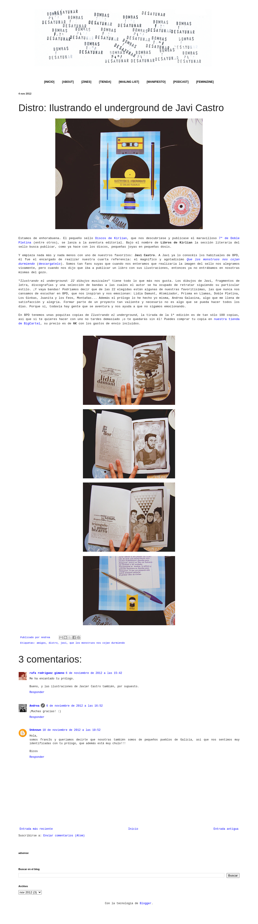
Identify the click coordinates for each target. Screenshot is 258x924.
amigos (41, 643)
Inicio (133, 829)
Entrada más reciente (36, 829)
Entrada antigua (226, 829)
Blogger (145, 903)
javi (64, 643)
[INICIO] (49, 81)
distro (53, 643)
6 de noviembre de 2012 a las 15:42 (94, 673)
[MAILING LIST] (129, 81)
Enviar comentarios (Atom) (64, 835)
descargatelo (50, 264)
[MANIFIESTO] (156, 81)
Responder (36, 692)
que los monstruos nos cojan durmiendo (97, 643)
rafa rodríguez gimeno (46, 673)
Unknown (35, 730)
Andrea (34, 706)
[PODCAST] (181, 81)
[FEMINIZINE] (205, 81)
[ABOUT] (68, 81)
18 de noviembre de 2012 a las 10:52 (71, 730)
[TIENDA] (105, 81)
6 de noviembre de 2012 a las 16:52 (74, 706)
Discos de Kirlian (111, 238)
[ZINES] (86, 81)
